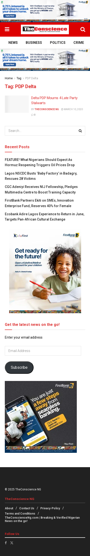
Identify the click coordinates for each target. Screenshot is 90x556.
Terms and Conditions (20, 513)
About (9, 508)
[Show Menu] (7, 29)
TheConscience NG (47, 109)
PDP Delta (31, 78)
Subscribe (19, 367)
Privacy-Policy (50, 508)
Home (9, 78)
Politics (58, 43)
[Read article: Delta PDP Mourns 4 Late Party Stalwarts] (17, 104)
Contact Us (26, 508)
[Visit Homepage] (45, 29)
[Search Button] (82, 29)
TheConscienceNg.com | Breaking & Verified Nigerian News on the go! (42, 519)
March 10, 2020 (72, 109)
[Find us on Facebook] (6, 542)
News (13, 43)
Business (34, 43)
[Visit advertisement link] (45, 11)
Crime (78, 43)
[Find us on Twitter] (11, 542)
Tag (19, 78)
